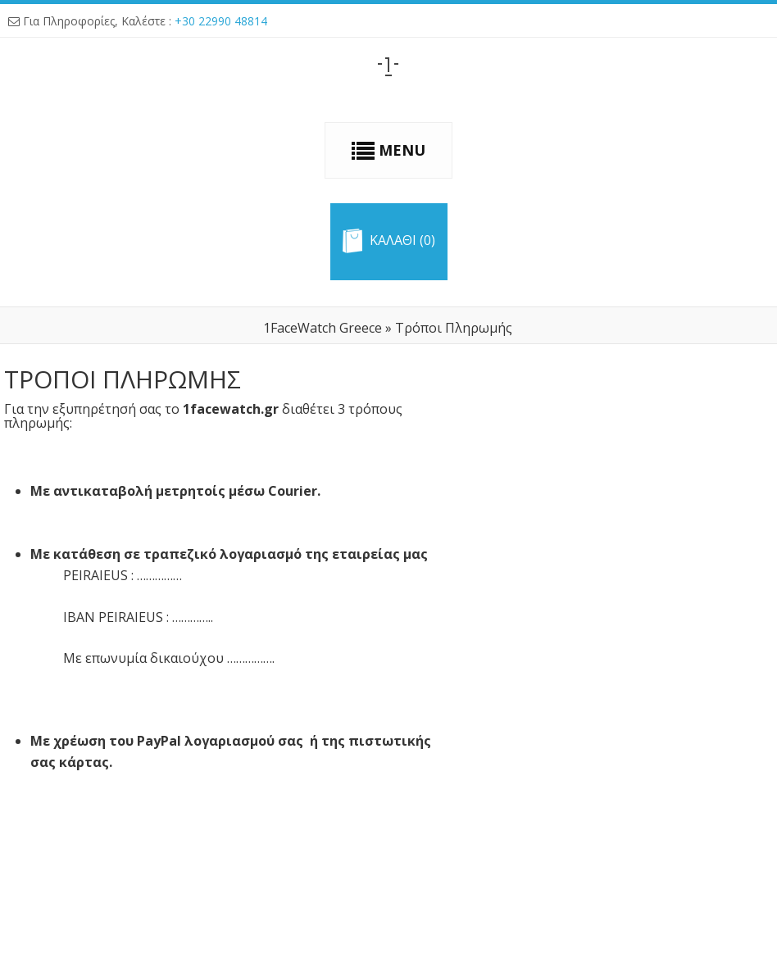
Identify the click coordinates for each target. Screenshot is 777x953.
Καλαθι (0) (402, 241)
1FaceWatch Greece (322, 328)
